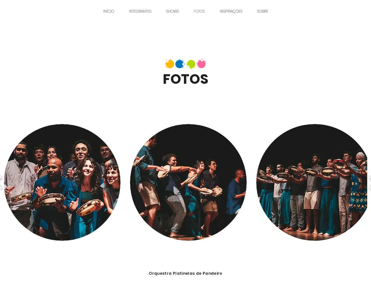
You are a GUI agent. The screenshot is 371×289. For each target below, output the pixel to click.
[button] (62, 182)
